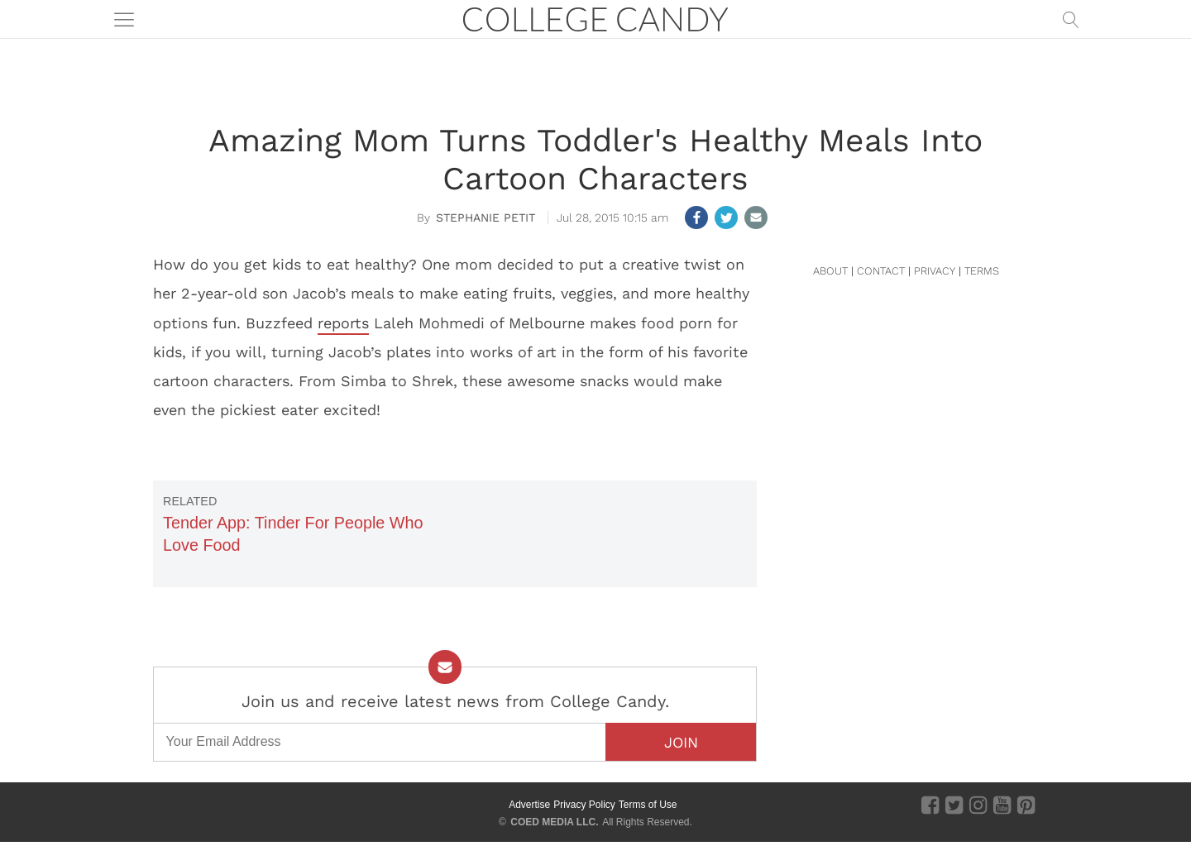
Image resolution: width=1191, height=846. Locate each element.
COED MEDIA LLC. (554, 822)
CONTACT (881, 271)
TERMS (981, 271)
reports (343, 323)
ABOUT (830, 271)
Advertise (529, 804)
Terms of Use (648, 804)
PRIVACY (934, 271)
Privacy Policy (584, 804)
